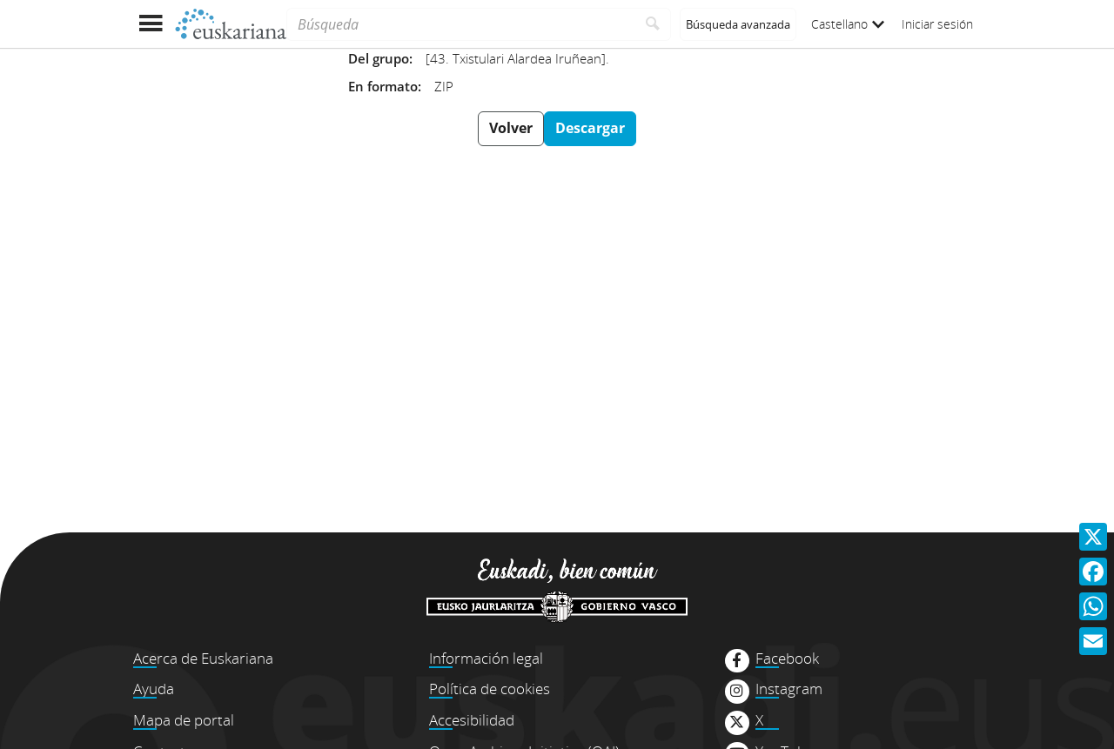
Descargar (590, 127)
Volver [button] (511, 127)
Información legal (486, 658)
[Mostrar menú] (150, 24)
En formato (383, 86)
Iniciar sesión (937, 24)
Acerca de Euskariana (203, 658)
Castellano (847, 24)
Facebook (787, 658)
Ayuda (153, 689)
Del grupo (378, 58)
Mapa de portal (183, 720)
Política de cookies (489, 689)
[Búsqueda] (460, 24)
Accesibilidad (471, 720)
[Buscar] (653, 24)
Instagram (788, 689)
